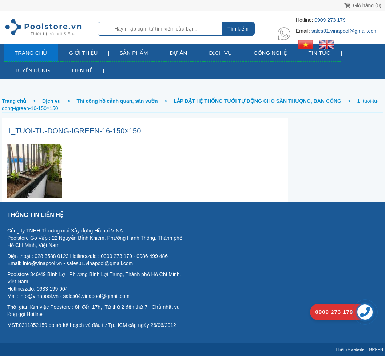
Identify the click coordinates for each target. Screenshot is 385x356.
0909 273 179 (330, 20)
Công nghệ (270, 53)
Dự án (178, 53)
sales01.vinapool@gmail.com (344, 31)
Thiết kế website (350, 349)
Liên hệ (82, 70)
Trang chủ (31, 53)
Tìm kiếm (238, 29)
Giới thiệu (83, 53)
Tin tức (319, 53)
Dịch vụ (220, 53)
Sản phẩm (133, 53)
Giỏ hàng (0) (362, 5)
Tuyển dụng (32, 70)
